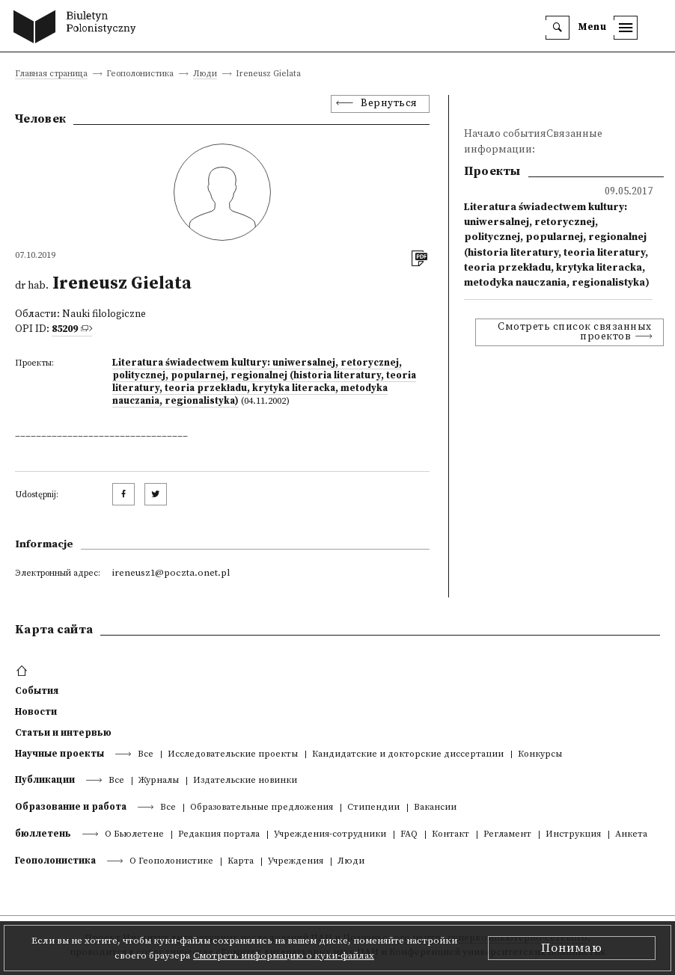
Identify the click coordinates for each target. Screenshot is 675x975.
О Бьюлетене (134, 835)
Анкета (631, 835)
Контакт (450, 835)
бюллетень (43, 834)
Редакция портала (219, 835)
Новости (36, 712)
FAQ (409, 835)
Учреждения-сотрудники (330, 835)
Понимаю (571, 948)
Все (145, 755)
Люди (205, 74)
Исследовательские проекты (233, 755)
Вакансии (435, 808)
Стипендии (373, 808)
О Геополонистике (171, 862)
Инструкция (573, 835)
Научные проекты (59, 754)
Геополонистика (55, 861)
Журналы (158, 781)
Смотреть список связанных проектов (575, 332)
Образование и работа (70, 807)
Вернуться (389, 103)
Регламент (507, 835)
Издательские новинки (245, 781)
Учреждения (295, 862)
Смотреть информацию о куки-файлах (283, 956)
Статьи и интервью (63, 733)
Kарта (240, 862)
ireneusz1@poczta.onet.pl (171, 573)
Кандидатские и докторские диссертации (408, 755)
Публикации (45, 780)
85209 (65, 329)
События (36, 691)
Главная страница (51, 74)
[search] (557, 28)
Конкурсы (540, 755)
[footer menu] (23, 671)
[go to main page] (78, 28)
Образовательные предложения (261, 808)
